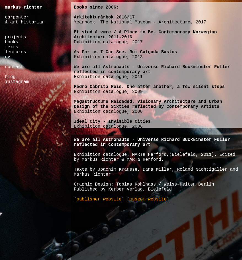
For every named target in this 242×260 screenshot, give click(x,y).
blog (10, 76)
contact (14, 67)
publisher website (99, 199)
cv (7, 57)
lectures (15, 52)
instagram (17, 81)
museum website (148, 199)
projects (15, 37)
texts (11, 47)
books (11, 42)
